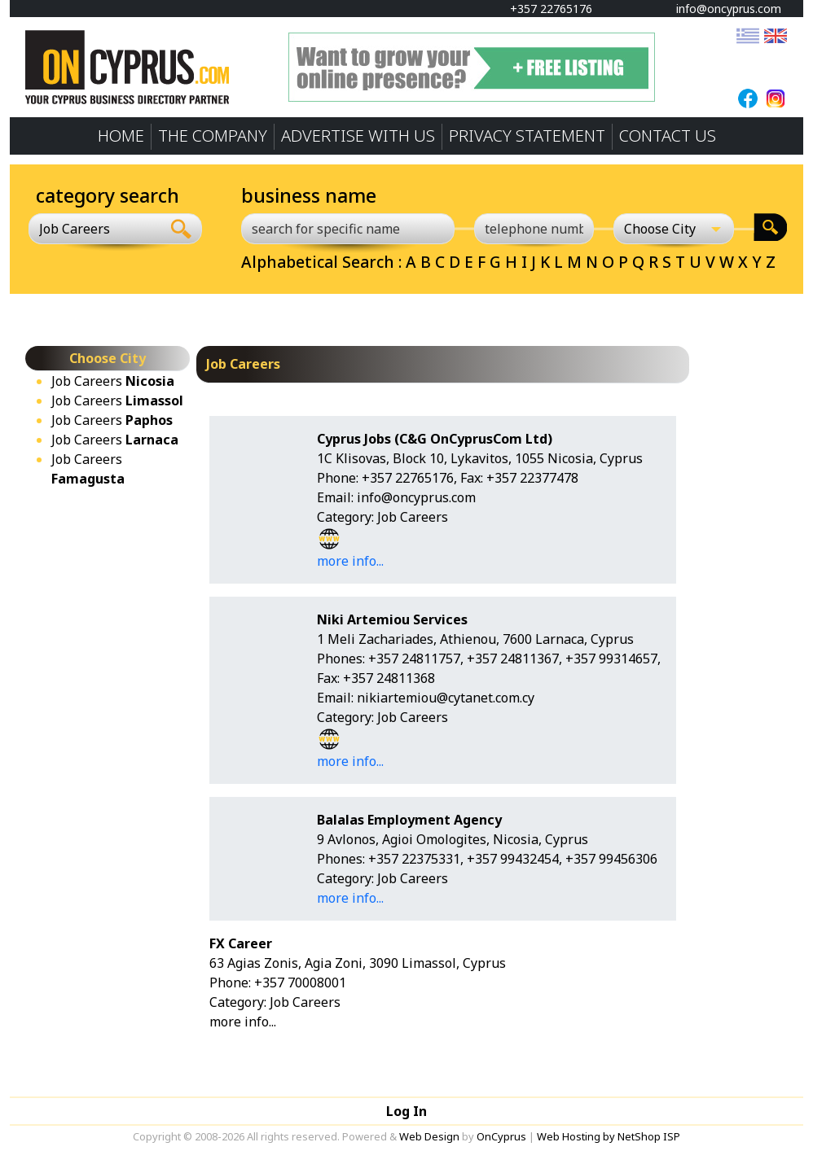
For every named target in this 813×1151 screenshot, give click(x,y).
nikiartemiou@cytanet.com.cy (445, 698)
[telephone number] (534, 228)
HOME (121, 136)
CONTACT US (667, 136)
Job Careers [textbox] (74, 229)
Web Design (429, 1136)
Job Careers (112, 381)
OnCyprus (501, 1136)
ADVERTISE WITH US (358, 136)
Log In (406, 1111)
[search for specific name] (348, 228)
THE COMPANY (212, 136)
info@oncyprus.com (721, 8)
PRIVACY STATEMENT (527, 136)
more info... (350, 561)
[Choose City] (673, 228)
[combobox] (95, 228)
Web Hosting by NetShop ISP (608, 1136)
